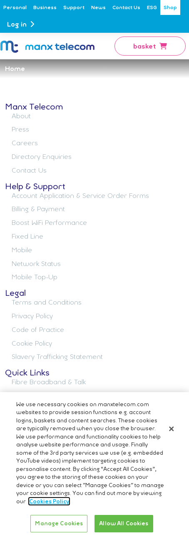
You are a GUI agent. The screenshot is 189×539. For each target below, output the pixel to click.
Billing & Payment (38, 209)
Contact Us (126, 7)
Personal (15, 7)
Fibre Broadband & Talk (49, 382)
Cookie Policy (32, 343)
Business (45, 7)
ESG (152, 7)
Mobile (22, 250)
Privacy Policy (32, 316)
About (21, 116)
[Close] (171, 430)
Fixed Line (27, 236)
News (98, 7)
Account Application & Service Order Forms (80, 195)
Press (20, 129)
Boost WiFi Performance (49, 222)
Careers (25, 143)
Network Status (36, 263)
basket (150, 46)
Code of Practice (38, 329)
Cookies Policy (49, 502)
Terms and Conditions (47, 302)
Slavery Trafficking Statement (57, 356)
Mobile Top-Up (34, 277)
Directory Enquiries (42, 156)
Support (74, 7)
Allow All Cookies (123, 524)
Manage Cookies (59, 524)
